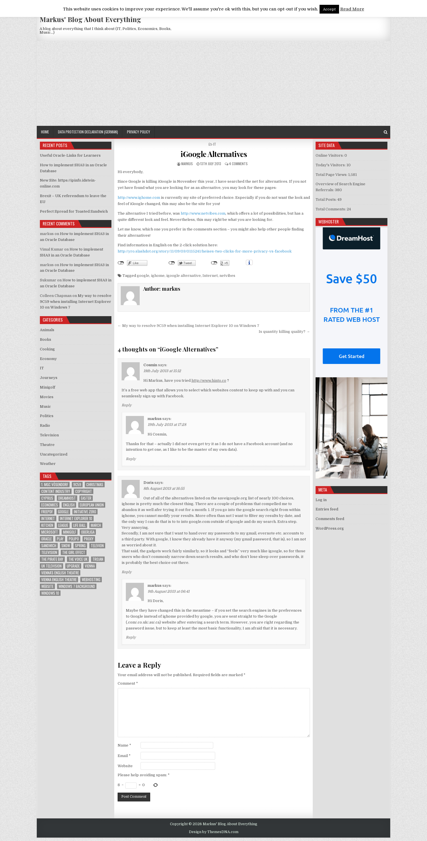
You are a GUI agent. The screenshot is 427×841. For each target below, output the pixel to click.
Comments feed (330, 519)
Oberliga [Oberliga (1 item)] (87, 532)
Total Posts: (326, 199)
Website (125, 766)
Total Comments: (331, 209)
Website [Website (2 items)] (47, 586)
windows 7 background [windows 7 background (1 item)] (77, 586)
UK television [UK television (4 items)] (51, 566)
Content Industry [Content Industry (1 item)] (55, 491)
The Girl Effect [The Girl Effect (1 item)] (73, 552)
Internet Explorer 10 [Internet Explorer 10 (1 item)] (76, 518)
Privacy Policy (138, 132)
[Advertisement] (213, 83)
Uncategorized (53, 454)
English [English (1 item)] (69, 505)
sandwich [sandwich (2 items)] (48, 545)
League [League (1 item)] (63, 525)
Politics (46, 416)
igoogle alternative (183, 275)
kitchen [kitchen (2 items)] (47, 525)
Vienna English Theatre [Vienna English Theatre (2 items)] (59, 579)
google (143, 275)
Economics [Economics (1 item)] (49, 505)
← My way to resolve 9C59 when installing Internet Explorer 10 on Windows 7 (188, 326)
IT (214, 144)
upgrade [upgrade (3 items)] (73, 566)
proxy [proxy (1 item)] (89, 539)
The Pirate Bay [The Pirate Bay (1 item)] (52, 559)
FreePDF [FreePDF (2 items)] (47, 511)
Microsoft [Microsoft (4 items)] (49, 532)
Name (124, 745)
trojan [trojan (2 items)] (97, 559)
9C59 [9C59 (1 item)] (77, 484)
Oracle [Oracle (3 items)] (46, 539)
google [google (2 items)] (63, 511)
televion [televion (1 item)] (97, 545)
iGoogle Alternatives (213, 154)
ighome (158, 275)
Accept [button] (329, 9)
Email (124, 756)
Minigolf (47, 387)
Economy (48, 359)
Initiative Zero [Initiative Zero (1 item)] (85, 511)
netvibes (227, 275)
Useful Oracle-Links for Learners (70, 155)
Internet (210, 275)
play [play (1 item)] (60, 539)
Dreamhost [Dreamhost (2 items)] (67, 498)
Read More (352, 9)
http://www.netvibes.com (203, 213)
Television (49, 435)
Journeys (48, 378)
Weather (48, 464)
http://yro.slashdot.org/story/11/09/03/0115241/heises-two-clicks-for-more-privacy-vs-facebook (205, 251)
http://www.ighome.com (139, 197)
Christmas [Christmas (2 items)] (94, 484)
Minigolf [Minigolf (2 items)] (69, 532)
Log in (321, 500)
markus (187, 163)
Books (45, 339)
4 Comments (238, 163)
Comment (128, 683)
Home (45, 132)
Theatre (47, 445)
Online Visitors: (330, 155)
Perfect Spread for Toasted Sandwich (74, 211)
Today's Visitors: (331, 165)
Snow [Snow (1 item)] (65, 545)
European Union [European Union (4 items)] (92, 505)
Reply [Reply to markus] (131, 459)
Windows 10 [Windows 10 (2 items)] (50, 593)
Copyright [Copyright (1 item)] (83, 491)
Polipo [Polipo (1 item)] (74, 539)
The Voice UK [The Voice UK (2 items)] (77, 559)
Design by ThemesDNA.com (213, 832)
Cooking (47, 349)
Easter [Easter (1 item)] (86, 498)
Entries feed (327, 509)
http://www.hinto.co (208, 380)
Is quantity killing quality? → (284, 331)
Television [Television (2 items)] (49, 552)
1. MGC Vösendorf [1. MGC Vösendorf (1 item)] (54, 484)
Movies (46, 397)
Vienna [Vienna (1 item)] (90, 566)
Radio (45, 425)
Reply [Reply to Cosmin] (126, 405)
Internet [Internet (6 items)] (48, 518)
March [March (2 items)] (96, 525)
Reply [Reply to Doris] (126, 572)
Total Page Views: (332, 174)
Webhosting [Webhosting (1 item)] (91, 579)
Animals (47, 330)
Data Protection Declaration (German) (88, 132)
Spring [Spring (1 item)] (80, 545)
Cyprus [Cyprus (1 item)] (47, 498)
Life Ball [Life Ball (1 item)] (79, 525)
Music (45, 406)
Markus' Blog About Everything (90, 19)
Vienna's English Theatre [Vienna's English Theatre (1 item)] (60, 572)
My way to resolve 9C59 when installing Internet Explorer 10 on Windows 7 (75, 302)
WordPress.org (330, 528)
